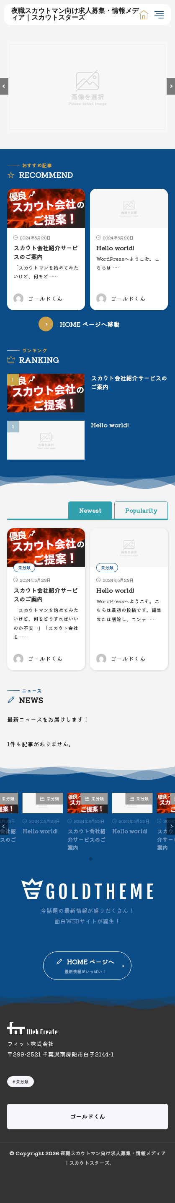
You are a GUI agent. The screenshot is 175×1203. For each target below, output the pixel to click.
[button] (4, 86)
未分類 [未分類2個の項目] (22, 1081)
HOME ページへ (90, 961)
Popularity (141, 510)
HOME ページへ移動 (89, 324)
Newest (90, 510)
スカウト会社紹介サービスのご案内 (86, 839)
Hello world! (115, 248)
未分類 (24, 567)
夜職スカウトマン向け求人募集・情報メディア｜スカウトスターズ (75, 14)
